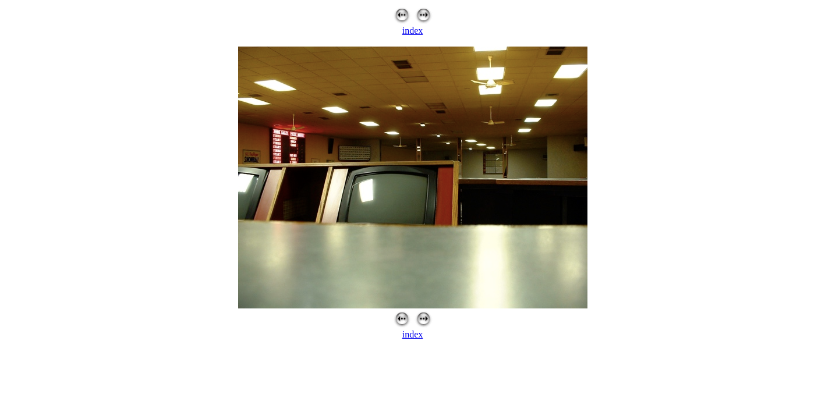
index (412, 30)
